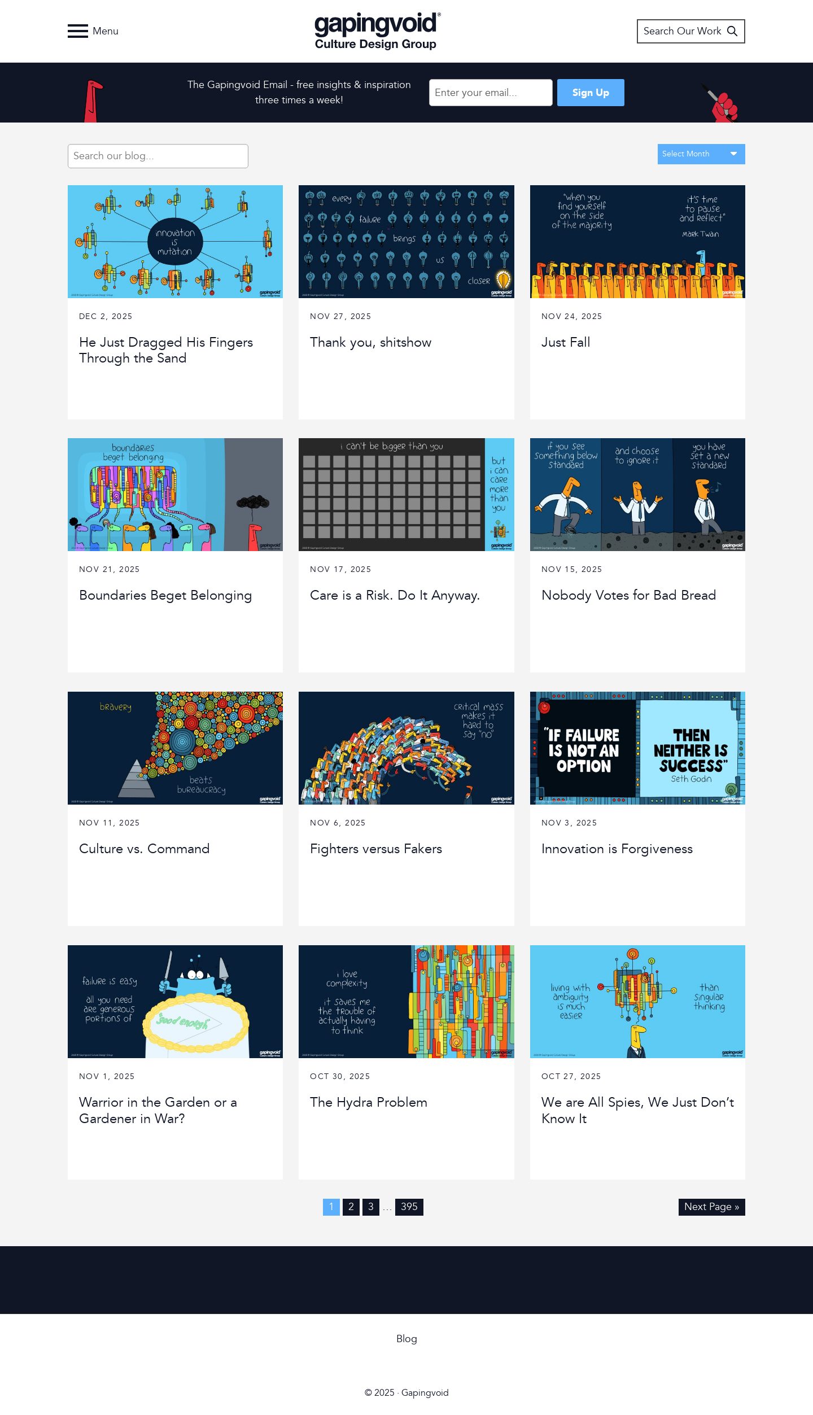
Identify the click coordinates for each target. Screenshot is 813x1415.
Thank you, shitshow (370, 342)
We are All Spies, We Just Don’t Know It (637, 1110)
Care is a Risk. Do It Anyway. (395, 595)
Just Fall (566, 342)
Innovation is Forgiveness (617, 849)
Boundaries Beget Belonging (165, 595)
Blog (406, 1339)
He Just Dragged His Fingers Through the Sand (166, 350)
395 (409, 1206)
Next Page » (712, 1206)
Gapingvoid (378, 31)
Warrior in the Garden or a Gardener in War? (158, 1110)
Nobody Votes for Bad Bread (628, 595)
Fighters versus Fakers (376, 849)
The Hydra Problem (368, 1102)
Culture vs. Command (144, 849)
